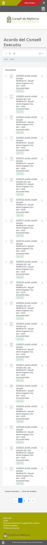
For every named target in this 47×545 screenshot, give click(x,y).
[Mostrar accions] (42, 76)
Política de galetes (10, 526)
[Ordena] (14, 53)
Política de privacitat (11, 528)
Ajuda (5, 521)
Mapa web (7, 518)
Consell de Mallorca (3, 3)
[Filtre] (9, 53)
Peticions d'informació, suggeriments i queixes (21, 523)
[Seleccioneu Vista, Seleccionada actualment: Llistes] (41, 53)
